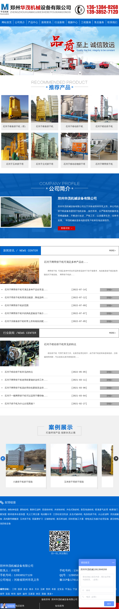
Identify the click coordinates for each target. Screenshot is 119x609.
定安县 (60, 589)
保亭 (2, 594)
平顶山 (68, 589)
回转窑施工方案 (76, 519)
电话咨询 (19, 606)
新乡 (25, 589)
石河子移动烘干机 (74, 126)
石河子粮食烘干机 (44, 126)
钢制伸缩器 (13, 509)
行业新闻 (59, 22)
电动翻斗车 (46, 514)
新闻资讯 (46, 22)
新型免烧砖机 (87, 509)
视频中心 (73, 22)
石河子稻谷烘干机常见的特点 (60, 344)
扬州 (25, 594)
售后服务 (99, 22)
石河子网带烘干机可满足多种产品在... (66, 262)
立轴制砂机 (49, 519)
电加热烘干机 (90, 514)
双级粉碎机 (47, 509)
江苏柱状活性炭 (60, 514)
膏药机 (3, 509)
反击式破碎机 (75, 514)
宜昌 (8, 594)
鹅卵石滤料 (35, 509)
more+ (112, 250)
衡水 (31, 589)
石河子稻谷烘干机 (104, 126)
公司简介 (20, 22)
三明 (14, 589)
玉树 (42, 589)
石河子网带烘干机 (104, 164)
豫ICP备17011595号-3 (75, 579)
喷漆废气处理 (101, 509)
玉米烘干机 (25, 519)
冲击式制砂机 (72, 509)
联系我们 (112, 22)
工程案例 (86, 22)
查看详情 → (66, 228)
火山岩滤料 (103, 514)
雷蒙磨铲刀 (37, 519)
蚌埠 (13, 594)
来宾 (38, 594)
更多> (50, 594)
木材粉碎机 (59, 509)
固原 (20, 589)
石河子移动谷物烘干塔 (74, 164)
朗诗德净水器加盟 (16, 514)
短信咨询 (59, 606)
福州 (19, 594)
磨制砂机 (24, 509)
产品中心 (33, 22)
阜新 (54, 589)
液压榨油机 (61, 519)
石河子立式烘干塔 (44, 164)
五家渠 (31, 594)
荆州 (48, 589)
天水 (37, 589)
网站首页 (7, 22)
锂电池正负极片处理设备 (97, 519)
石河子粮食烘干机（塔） (15, 126)
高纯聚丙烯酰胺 (11, 519)
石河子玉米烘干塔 (15, 164)
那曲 (44, 594)
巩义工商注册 (33, 514)
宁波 (75, 589)
